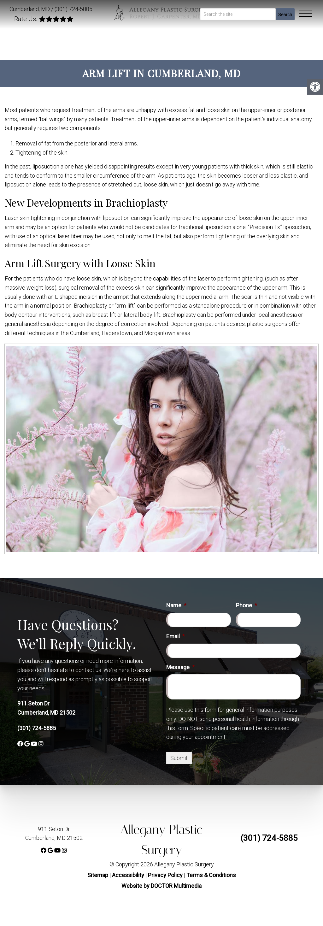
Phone (246, 605)
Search (285, 14)
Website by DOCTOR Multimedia (161, 885)
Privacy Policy (166, 875)
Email (175, 636)
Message (180, 667)
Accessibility (128, 875)
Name (176, 605)
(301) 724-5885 (73, 9)
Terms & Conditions (211, 875)
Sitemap (97, 875)
